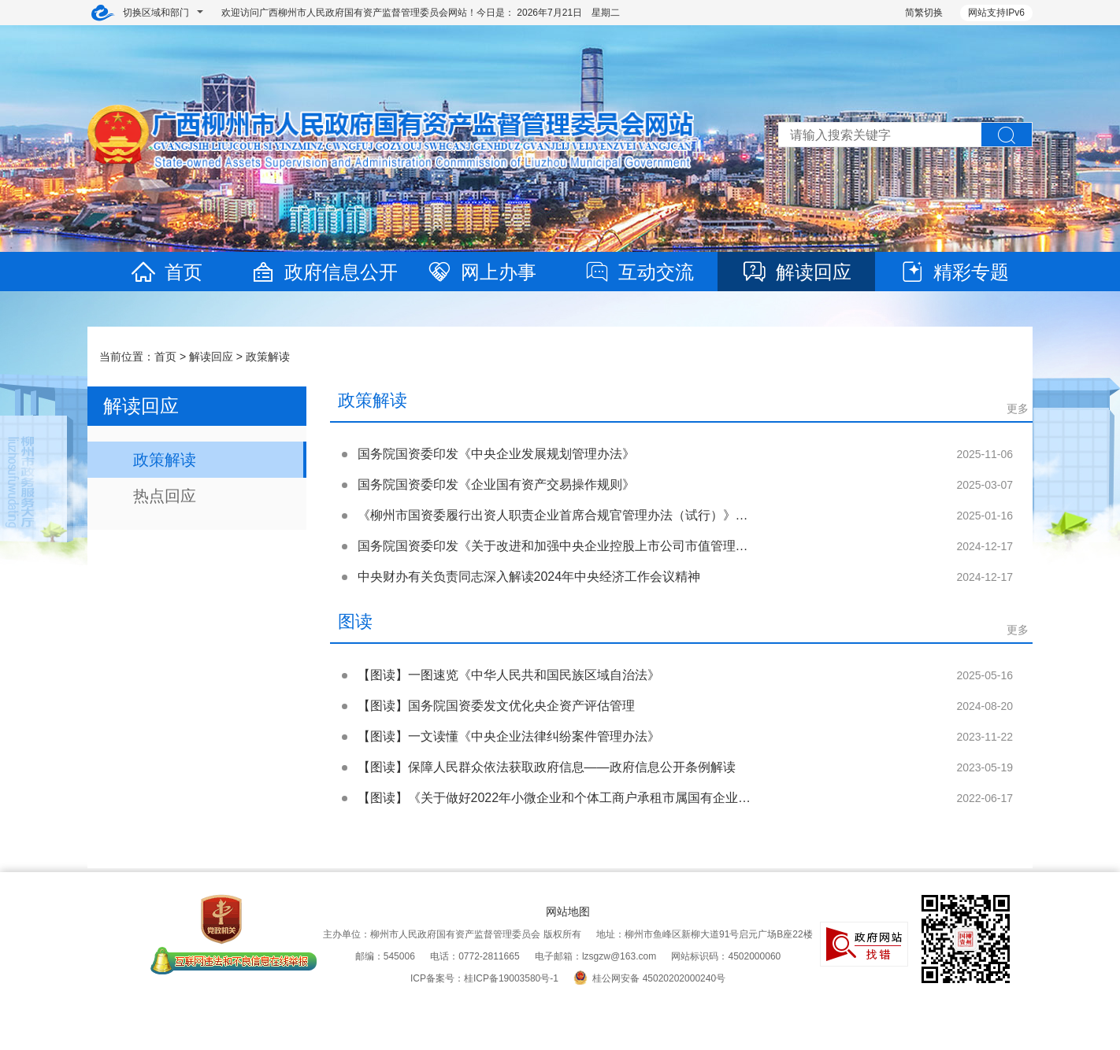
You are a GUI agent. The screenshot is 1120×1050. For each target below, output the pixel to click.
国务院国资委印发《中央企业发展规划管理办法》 (496, 453)
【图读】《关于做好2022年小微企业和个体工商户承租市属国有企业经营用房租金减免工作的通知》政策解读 (662, 797)
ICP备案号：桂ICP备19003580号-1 (484, 978)
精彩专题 (954, 272)
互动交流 (639, 272)
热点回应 (164, 496)
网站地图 (568, 911)
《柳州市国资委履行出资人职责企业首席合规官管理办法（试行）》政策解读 (572, 515)
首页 (166, 272)
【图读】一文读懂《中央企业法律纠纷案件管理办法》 (509, 736)
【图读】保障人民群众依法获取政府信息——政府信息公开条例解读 (547, 767)
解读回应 (796, 272)
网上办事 (481, 272)
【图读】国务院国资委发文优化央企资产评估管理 (496, 705)
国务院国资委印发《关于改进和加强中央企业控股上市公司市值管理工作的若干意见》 (597, 546)
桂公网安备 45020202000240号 (649, 978)
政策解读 (268, 356)
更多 (1018, 408)
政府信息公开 (324, 272)
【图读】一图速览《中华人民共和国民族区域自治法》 (509, 675)
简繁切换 (924, 12)
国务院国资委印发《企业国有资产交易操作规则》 (496, 484)
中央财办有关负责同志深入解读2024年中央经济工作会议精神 (529, 576)
